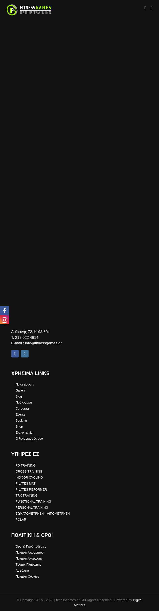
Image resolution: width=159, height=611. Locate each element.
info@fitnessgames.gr (43, 343)
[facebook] (15, 353)
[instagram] (25, 353)
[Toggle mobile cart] (145, 8)
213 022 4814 (26, 337)
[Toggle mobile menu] (151, 8)
